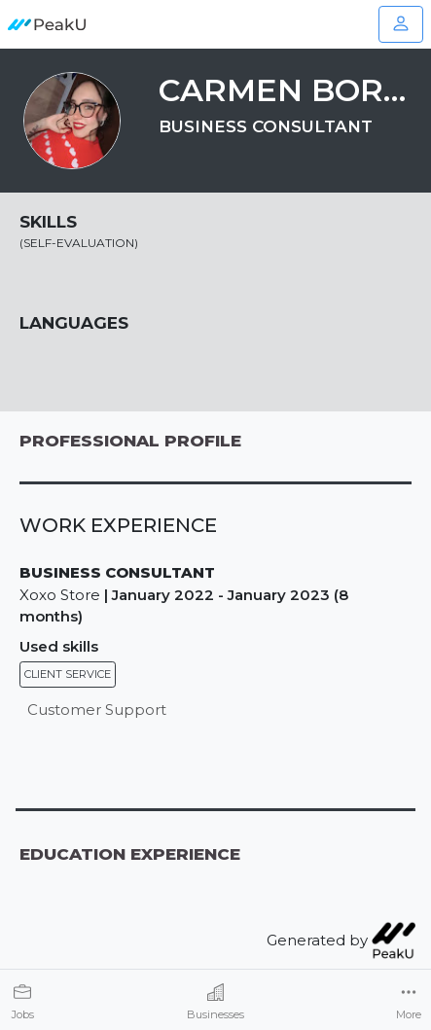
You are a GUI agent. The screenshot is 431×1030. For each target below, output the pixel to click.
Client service (67, 674)
